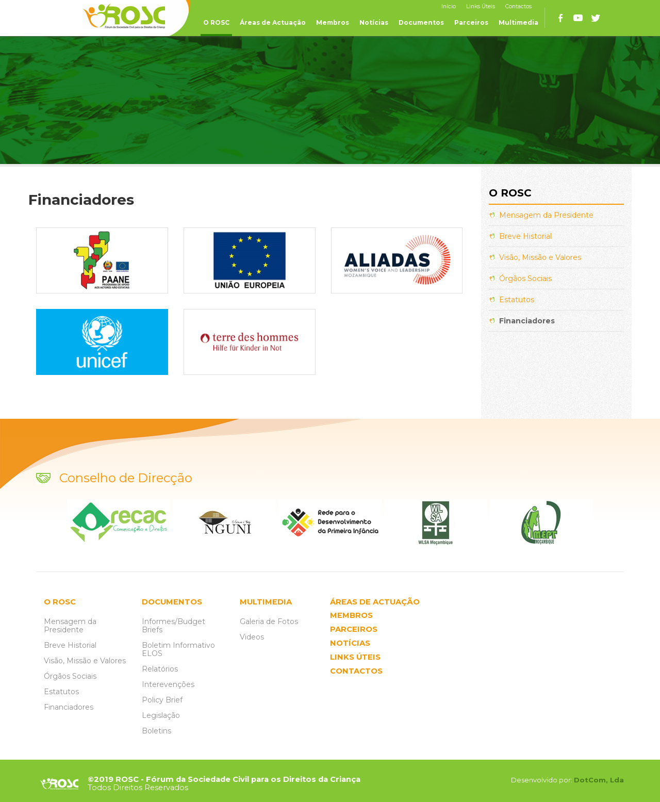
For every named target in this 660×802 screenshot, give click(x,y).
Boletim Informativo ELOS (178, 649)
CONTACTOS (356, 671)
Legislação (161, 715)
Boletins (156, 730)
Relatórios (160, 669)
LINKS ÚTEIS (355, 657)
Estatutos (516, 299)
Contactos (518, 6)
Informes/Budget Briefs (173, 625)
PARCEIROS (353, 629)
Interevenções (168, 684)
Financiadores (527, 320)
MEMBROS (351, 615)
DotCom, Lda (599, 780)
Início (448, 6)
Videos (252, 637)
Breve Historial (525, 236)
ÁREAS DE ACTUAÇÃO (375, 602)
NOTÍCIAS (350, 643)
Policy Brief (162, 700)
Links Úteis (480, 6)
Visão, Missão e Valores (540, 257)
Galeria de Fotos (269, 621)
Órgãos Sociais (525, 278)
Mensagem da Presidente (546, 215)
